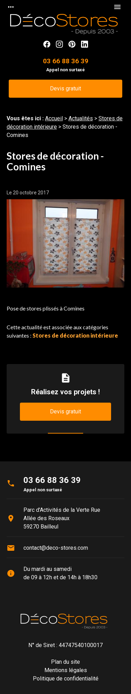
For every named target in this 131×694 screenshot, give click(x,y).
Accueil (54, 118)
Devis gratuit (65, 88)
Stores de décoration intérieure (75, 335)
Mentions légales (65, 670)
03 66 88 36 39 (65, 61)
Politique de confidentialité (66, 678)
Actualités (80, 118)
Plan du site (65, 662)
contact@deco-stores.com (55, 547)
